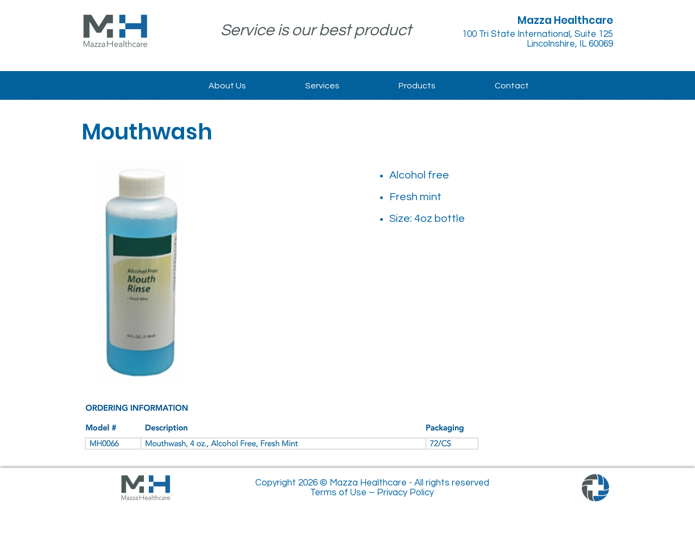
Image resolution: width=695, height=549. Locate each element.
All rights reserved (451, 483)
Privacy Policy (405, 492)
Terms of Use (338, 492)
